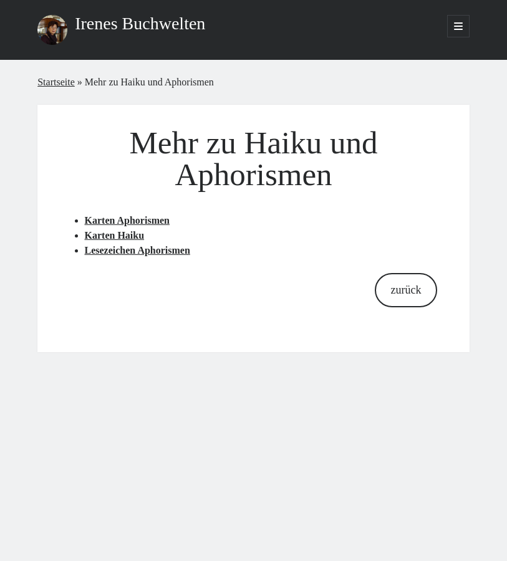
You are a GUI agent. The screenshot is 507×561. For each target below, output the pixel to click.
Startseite (56, 82)
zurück (406, 290)
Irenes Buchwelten (140, 23)
